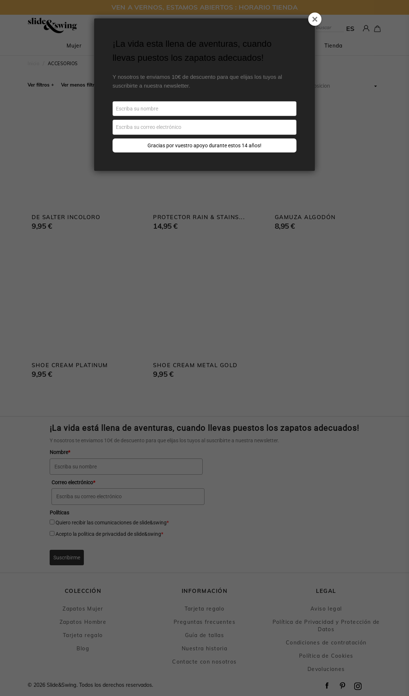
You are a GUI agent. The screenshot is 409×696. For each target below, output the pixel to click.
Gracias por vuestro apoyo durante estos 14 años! (204, 145)
